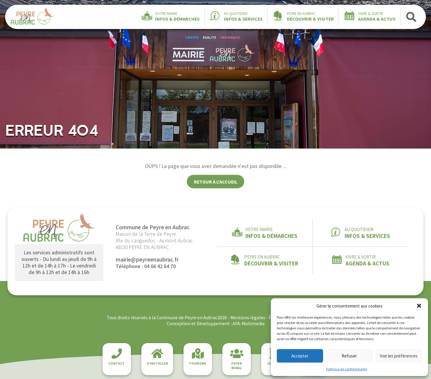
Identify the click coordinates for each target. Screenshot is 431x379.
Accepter (299, 356)
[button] (419, 306)
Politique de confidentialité (346, 369)
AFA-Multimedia (249, 323)
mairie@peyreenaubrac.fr (147, 259)
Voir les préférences (399, 356)
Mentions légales (247, 317)
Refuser (349, 356)
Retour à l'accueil (215, 182)
